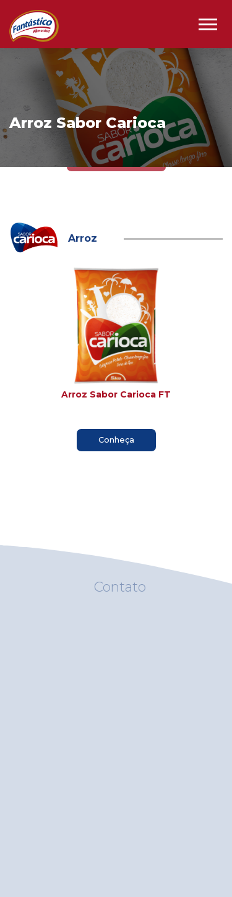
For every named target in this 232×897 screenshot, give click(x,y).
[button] (207, 22)
